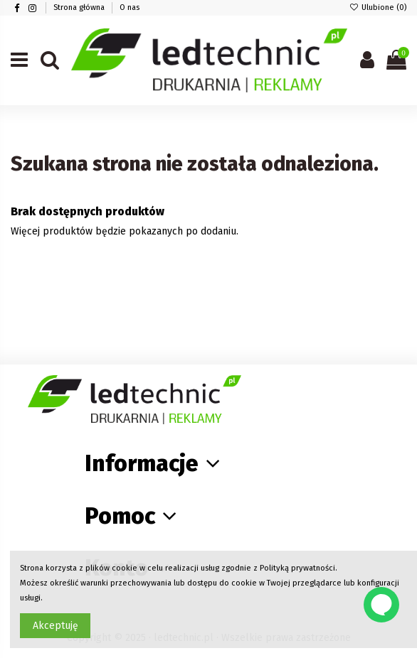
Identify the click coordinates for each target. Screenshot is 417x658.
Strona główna (80, 7)
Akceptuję (55, 626)
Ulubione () (377, 7)
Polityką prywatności (297, 568)
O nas (129, 7)
